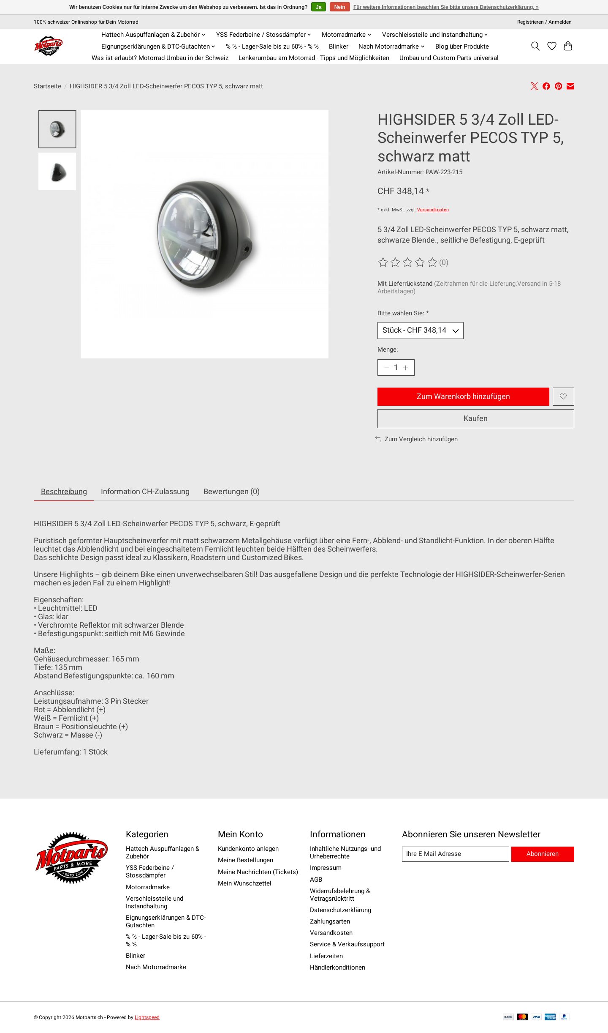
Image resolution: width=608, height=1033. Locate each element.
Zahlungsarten (330, 921)
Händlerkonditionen (337, 967)
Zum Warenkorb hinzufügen (463, 396)
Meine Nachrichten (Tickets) (258, 872)
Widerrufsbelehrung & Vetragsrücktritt (340, 894)
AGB (316, 879)
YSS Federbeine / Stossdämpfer (150, 871)
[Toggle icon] (535, 46)
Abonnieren (543, 854)
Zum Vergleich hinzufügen (416, 439)
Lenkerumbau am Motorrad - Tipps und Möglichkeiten (314, 58)
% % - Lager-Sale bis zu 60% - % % (272, 46)
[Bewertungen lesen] (408, 262)
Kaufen (476, 418)
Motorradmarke (148, 887)
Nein (339, 7)
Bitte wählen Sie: (403, 313)
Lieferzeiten (326, 956)
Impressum (326, 868)
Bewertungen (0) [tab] (232, 491)
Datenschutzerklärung (340, 910)
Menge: (387, 349)
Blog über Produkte (462, 46)
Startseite (47, 86)
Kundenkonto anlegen (248, 849)
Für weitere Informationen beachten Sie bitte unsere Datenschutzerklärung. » (446, 7)
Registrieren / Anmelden (544, 22)
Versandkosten (433, 210)
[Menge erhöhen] (405, 368)
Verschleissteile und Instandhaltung (154, 902)
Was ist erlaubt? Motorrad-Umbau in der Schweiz (160, 58)
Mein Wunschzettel (244, 883)
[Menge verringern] (387, 368)
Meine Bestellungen (245, 860)
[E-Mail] (455, 854)
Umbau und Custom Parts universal (449, 58)
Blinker (338, 46)
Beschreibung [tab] (64, 491)
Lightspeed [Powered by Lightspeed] (147, 1017)
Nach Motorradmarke (156, 967)
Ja (318, 7)
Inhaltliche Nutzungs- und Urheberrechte (345, 852)
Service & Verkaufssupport (347, 944)
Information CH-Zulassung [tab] (145, 491)
